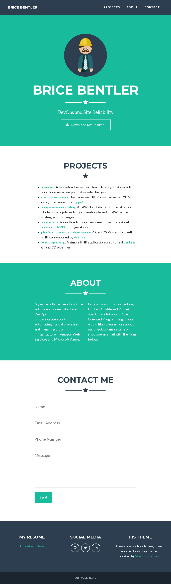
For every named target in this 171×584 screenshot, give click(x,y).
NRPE (61, 227)
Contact (152, 8)
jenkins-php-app (53, 242)
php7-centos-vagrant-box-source (66, 232)
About (132, 8)
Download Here (32, 546)
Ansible (80, 237)
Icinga (45, 227)
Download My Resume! (86, 125)
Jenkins (129, 242)
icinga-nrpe (49, 222)
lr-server (47, 187)
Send (43, 497)
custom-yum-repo (54, 197)
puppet (78, 202)
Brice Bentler (30, 9)
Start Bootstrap (147, 556)
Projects (112, 8)
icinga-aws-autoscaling (58, 207)
